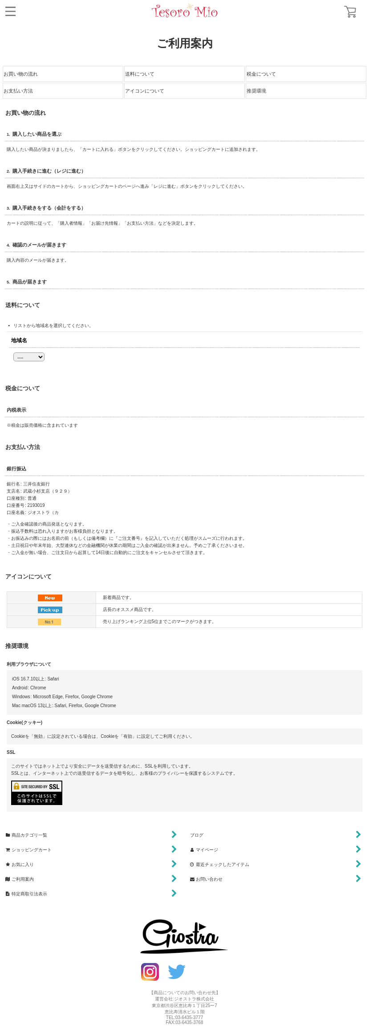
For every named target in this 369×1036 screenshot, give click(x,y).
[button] (10, 11)
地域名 (19, 340)
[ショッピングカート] (350, 11)
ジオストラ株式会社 (194, 998)
